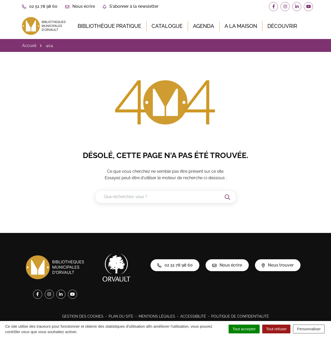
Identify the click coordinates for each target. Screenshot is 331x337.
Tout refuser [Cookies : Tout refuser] (276, 329)
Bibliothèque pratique (109, 26)
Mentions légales (157, 316)
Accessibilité (193, 316)
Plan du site (121, 316)
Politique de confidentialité (240, 316)
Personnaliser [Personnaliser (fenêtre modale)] (309, 329)
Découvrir (282, 26)
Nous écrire (227, 265)
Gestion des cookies (82, 316)
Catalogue (167, 26)
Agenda (203, 26)
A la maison (240, 26)
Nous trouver (278, 265)
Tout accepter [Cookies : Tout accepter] (244, 329)
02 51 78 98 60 (175, 265)
